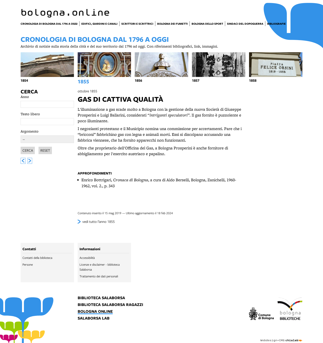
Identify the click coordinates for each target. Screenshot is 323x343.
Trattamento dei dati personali (99, 276)
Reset (45, 149)
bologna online (95, 311)
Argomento (30, 131)
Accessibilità (87, 258)
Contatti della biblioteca (37, 258)
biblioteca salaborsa (101, 298)
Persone (27, 264)
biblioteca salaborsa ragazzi (110, 304)
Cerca (29, 91)
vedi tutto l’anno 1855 (98, 221)
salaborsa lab (94, 318)
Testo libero (30, 114)
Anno (25, 96)
